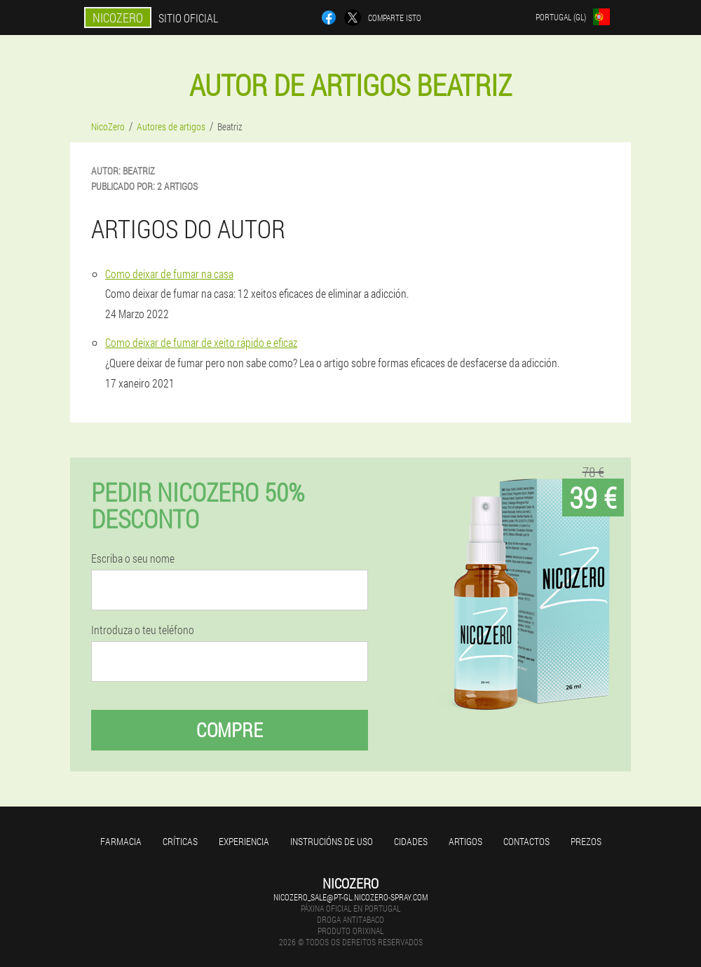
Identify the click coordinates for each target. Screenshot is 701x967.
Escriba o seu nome (133, 558)
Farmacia (121, 841)
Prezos (586, 841)
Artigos (465, 841)
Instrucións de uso (331, 841)
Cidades (411, 841)
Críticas (180, 841)
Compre (229, 730)
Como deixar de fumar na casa (169, 273)
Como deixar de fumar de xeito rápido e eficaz (201, 342)
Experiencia (244, 841)
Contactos (526, 841)
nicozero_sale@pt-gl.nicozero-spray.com (350, 897)
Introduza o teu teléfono (142, 630)
